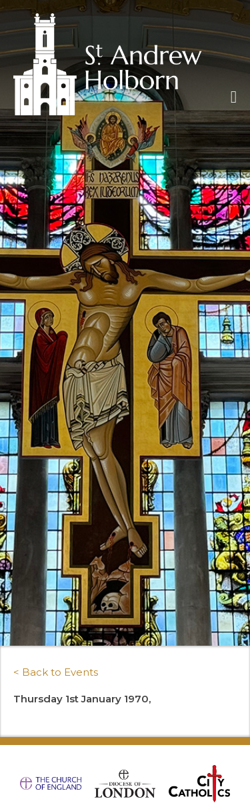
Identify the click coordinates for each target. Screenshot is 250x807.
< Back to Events (55, 672)
